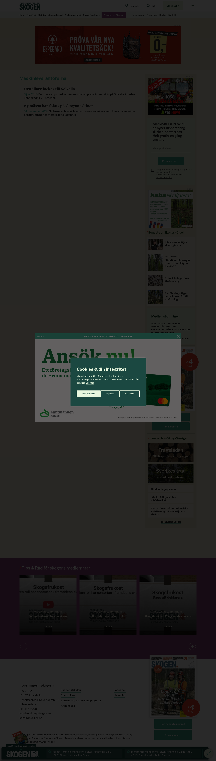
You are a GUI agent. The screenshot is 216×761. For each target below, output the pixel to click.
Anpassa (85, 392)
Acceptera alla (128, 392)
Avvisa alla (105, 392)
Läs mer (90, 382)
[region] (108, 380)
